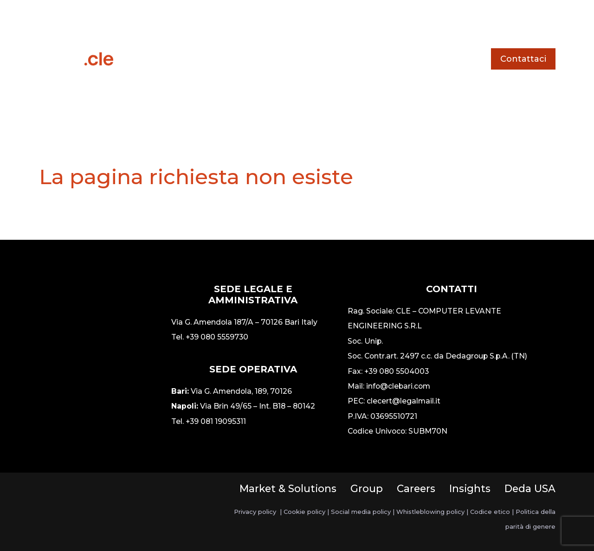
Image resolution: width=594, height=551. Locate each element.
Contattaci (523, 59)
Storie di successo (323, 24)
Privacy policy (255, 511)
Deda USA (529, 488)
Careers (416, 488)
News (392, 24)
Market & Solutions (287, 488)
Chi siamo (297, 93)
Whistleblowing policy (430, 511)
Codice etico (490, 511)
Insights (470, 488)
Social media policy (361, 511)
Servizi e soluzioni (227, 24)
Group (366, 488)
